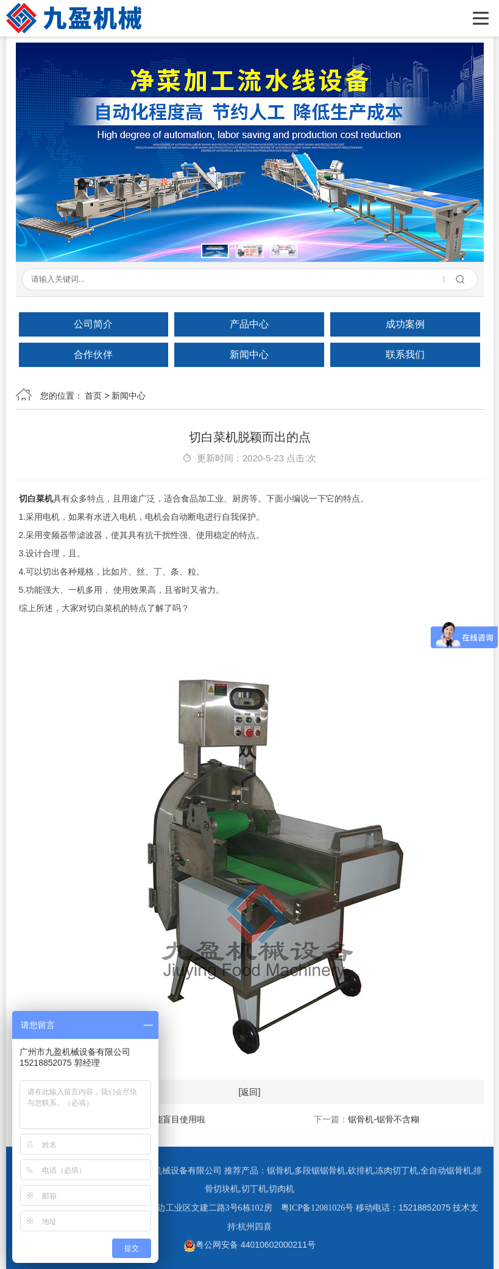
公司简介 (93, 324)
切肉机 (281, 1189)
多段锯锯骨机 (319, 1170)
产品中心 (249, 324)
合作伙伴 (93, 354)
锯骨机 (279, 1170)
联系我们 (405, 354)
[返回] (250, 1092)
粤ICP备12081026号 (317, 1207)
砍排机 (360, 1170)
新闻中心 (249, 354)
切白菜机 (36, 498)
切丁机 (254, 1189)
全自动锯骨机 (446, 1170)
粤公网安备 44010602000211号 (249, 1245)
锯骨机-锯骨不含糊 (383, 1119)
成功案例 (405, 324)
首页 (93, 395)
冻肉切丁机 (396, 1170)
